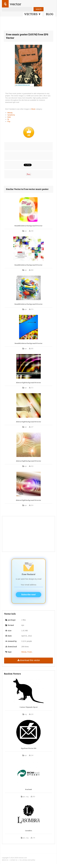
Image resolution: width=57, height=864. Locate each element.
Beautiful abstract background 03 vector (28, 226)
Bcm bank (28, 789)
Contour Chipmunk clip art (29, 707)
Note (9, 117)
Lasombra (28, 830)
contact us (13, 860)
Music (33, 109)
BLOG (49, 14)
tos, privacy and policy (27, 860)
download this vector (28, 660)
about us (5, 860)
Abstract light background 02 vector (28, 422)
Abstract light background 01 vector (28, 382)
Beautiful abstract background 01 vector (28, 343)
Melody (10, 113)
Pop (8, 121)
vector (15, 4)
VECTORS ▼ (32, 14)
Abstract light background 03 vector (28, 461)
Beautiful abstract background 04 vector (29, 304)
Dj (8, 119)
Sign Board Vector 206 (28, 748)
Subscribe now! (28, 595)
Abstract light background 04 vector (28, 500)
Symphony (11, 115)
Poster (29, 652)
